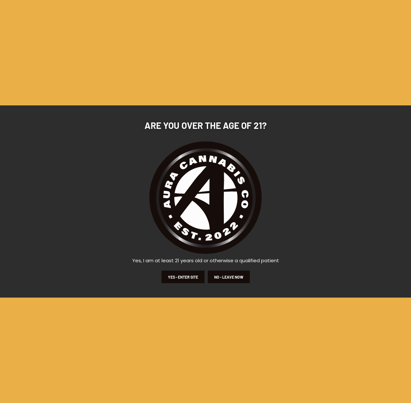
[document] (205, 201)
